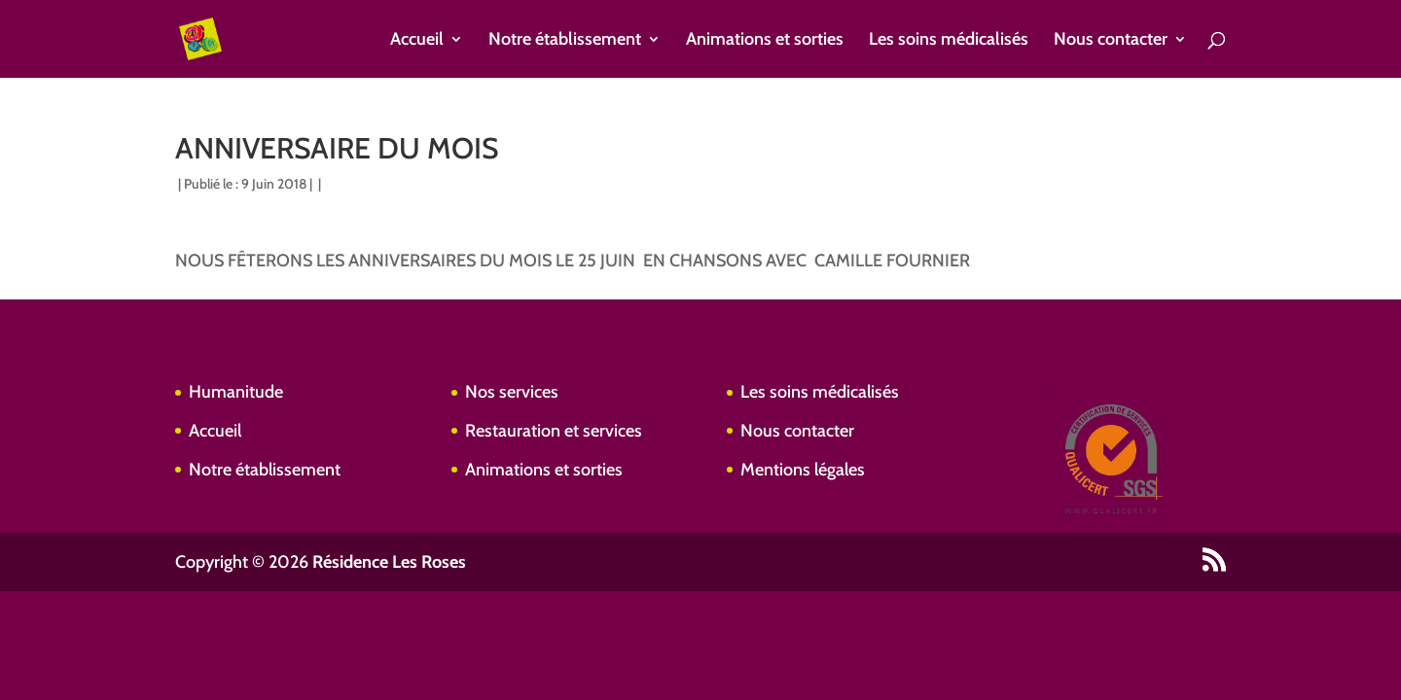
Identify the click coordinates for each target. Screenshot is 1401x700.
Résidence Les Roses (389, 562)
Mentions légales (802, 469)
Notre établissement (564, 41)
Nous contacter (1111, 41)
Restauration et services (553, 430)
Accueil (417, 41)
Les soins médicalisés (948, 41)
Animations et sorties (765, 41)
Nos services (511, 391)
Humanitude (236, 391)
